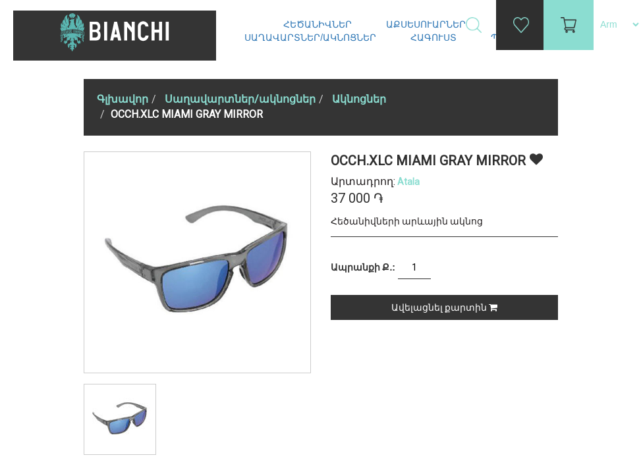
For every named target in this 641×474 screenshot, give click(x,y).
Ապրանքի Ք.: (363, 267)
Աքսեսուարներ (427, 24)
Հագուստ (434, 37)
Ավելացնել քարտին (444, 307)
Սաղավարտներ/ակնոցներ (311, 37)
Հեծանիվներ (318, 24)
